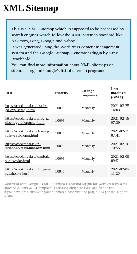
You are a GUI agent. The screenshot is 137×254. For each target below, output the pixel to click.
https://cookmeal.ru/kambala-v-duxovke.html (28, 158)
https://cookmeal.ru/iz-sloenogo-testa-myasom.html (27, 145)
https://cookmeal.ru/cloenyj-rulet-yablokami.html (27, 133)
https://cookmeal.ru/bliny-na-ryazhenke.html (28, 171)
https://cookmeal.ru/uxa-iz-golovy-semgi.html (26, 107)
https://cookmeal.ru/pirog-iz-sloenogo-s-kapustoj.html (27, 120)
